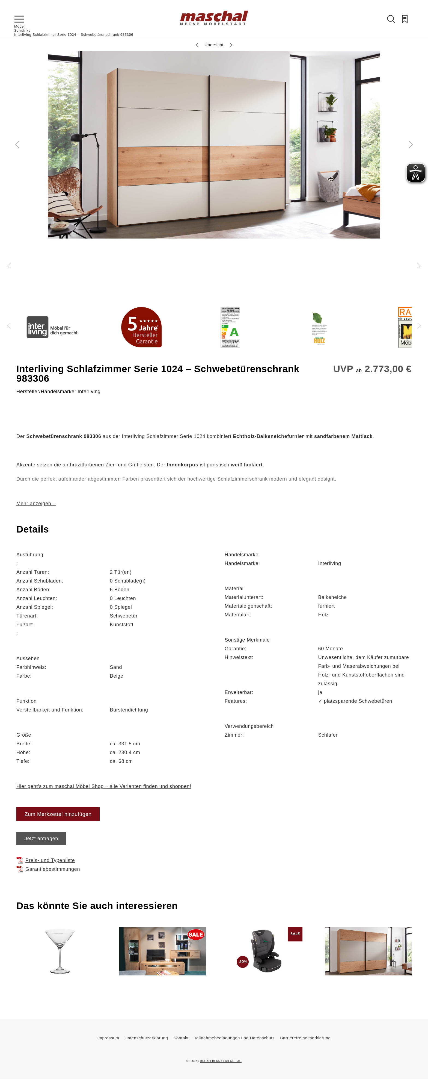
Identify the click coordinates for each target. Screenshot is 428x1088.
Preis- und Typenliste (45, 860)
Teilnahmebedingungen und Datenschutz (234, 1038)
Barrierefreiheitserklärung (305, 1038)
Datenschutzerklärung (146, 1038)
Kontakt (180, 1038)
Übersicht (213, 44)
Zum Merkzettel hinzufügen (58, 814)
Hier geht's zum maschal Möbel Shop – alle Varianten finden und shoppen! (103, 786)
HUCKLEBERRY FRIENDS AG (221, 1061)
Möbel (19, 26)
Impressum (108, 1038)
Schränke (22, 30)
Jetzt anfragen (41, 838)
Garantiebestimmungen (48, 869)
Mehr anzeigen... (36, 503)
